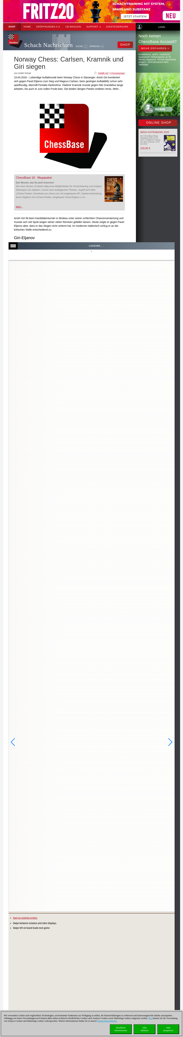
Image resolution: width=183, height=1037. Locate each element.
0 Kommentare (117, 73)
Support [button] (93, 26)
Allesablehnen (144, 1029)
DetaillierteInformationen (121, 1029)
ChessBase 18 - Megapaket (34, 177)
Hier (150, 1018)
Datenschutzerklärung (107, 1021)
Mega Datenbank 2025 (154, 132)
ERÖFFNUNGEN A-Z (48, 26)
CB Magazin (73, 26)
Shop (12, 26)
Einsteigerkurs (117, 26)
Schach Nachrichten (48, 45)
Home (27, 26)
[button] (12, 742)
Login (161, 27)
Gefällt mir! (103, 73)
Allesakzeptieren (168, 1029)
